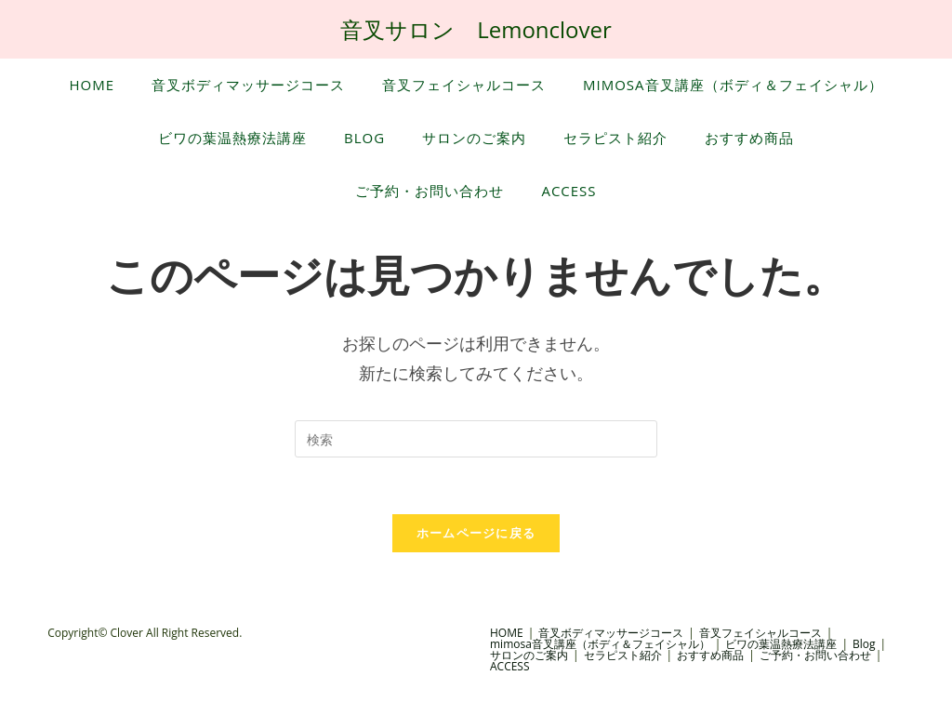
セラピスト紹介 (623, 655)
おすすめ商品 (710, 655)
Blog (864, 644)
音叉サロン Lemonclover (476, 29)
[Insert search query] (476, 438)
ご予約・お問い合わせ (815, 655)
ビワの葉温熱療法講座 (781, 644)
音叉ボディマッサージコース (610, 633)
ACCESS (510, 666)
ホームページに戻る (476, 532)
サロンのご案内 (529, 655)
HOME (506, 633)
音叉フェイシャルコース (760, 633)
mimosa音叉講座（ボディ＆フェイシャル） (600, 644)
